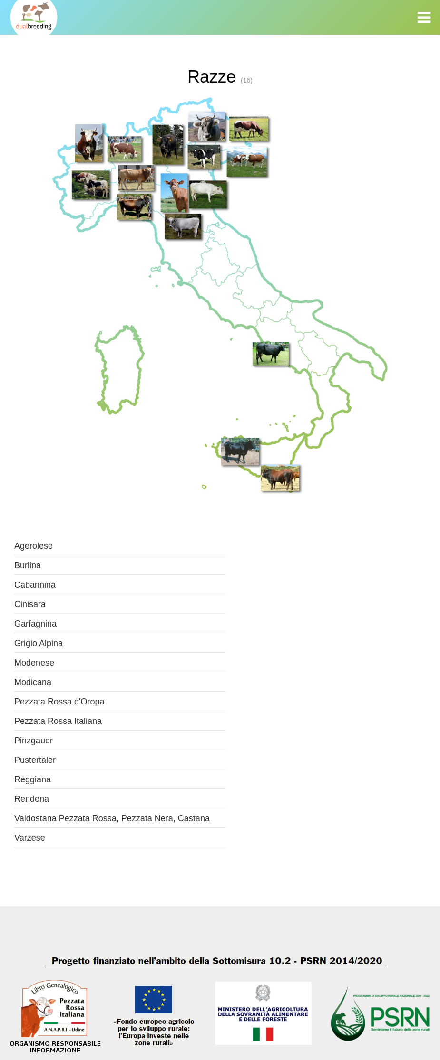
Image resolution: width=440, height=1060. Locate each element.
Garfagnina (35, 623)
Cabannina (35, 585)
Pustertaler (35, 760)
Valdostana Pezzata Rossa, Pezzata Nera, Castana (112, 818)
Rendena (31, 799)
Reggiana (32, 779)
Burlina (27, 565)
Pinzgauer (33, 740)
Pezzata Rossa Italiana (58, 721)
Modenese (34, 662)
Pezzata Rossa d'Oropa (59, 701)
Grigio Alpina (38, 643)
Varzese (29, 838)
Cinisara (30, 604)
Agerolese (33, 546)
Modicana (32, 682)
